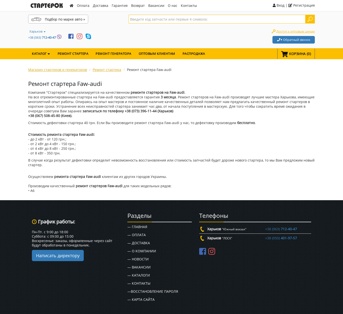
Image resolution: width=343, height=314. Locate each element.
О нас (172, 5)
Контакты (189, 5)
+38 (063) (42, 37)
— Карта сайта (141, 299)
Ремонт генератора (113, 53)
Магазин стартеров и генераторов (57, 69)
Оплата (83, 5)
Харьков (37, 31)
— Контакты (138, 283)
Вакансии (156, 5)
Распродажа (194, 53)
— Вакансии (139, 267)
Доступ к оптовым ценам (295, 31)
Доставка (100, 5)
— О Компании (141, 251)
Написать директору (58, 255)
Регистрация (301, 5)
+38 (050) (281, 238)
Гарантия (120, 5)
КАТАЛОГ (41, 53)
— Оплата (136, 235)
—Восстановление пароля (152, 291)
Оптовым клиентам (157, 53)
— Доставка (138, 243)
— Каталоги (138, 275)
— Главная (137, 226)
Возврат (138, 5)
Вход (278, 5)
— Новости (138, 259)
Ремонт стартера (73, 53)
